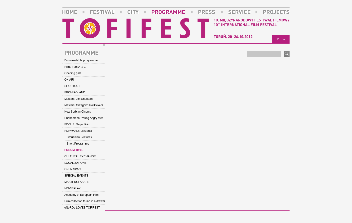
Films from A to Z (75, 66)
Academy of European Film (81, 194)
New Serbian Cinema (77, 111)
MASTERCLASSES (76, 182)
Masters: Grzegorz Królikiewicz (83, 105)
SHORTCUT (72, 86)
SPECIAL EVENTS (76, 175)
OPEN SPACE (73, 169)
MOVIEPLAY (72, 188)
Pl (278, 39)
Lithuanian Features (79, 137)
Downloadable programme (81, 60)
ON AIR (69, 79)
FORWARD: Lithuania (78, 130)
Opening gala (72, 73)
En (283, 39)
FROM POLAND (74, 92)
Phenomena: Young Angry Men (83, 118)
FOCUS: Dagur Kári (76, 124)
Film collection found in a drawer (84, 201)
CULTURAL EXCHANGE (80, 156)
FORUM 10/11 (73, 150)
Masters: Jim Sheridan (78, 98)
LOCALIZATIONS (75, 162)
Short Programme (78, 143)
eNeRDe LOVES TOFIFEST (82, 207)
